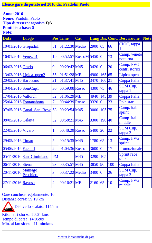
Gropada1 (31, 46)
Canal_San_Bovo (37, 110)
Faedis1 (29, 148)
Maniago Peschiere (30, 172)
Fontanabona (33, 102)
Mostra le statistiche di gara (76, 237)
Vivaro (28, 130)
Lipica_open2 (34, 75)
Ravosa (29, 182)
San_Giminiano (35, 156)
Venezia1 (30, 56)
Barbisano (31, 80)
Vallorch (29, 96)
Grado (28, 67)
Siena (27, 164)
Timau (28, 140)
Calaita (28, 120)
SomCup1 (31, 88)
